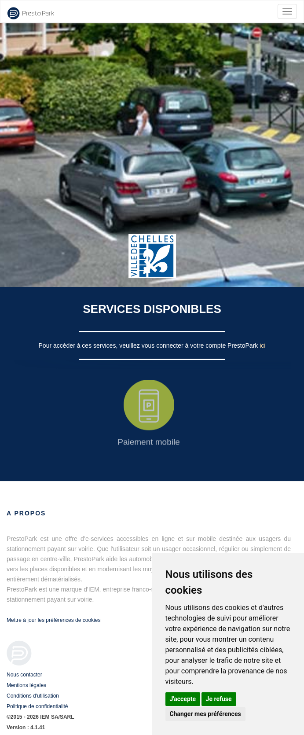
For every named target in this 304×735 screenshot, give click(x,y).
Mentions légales (26, 685)
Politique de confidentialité (37, 706)
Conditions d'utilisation (33, 696)
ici (262, 345)
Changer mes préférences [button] (205, 713)
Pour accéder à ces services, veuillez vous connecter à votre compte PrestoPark (149, 345)
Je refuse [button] (219, 698)
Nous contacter (24, 675)
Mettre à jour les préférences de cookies (53, 620)
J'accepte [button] (183, 698)
